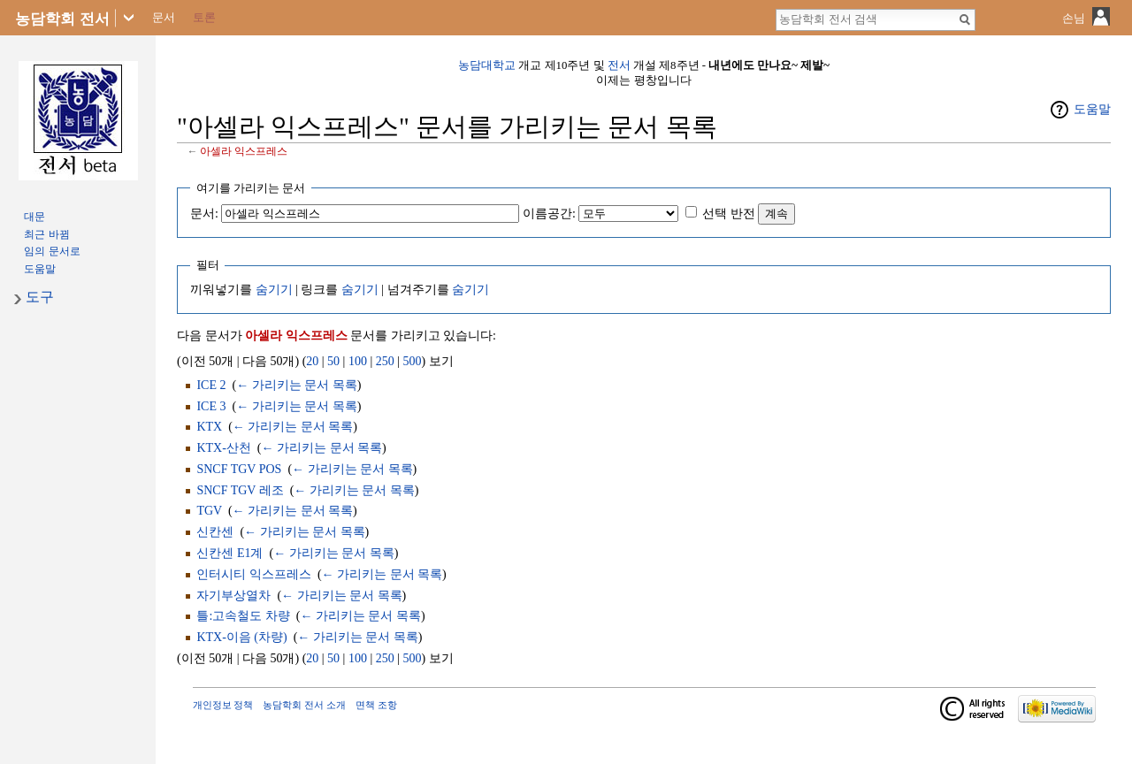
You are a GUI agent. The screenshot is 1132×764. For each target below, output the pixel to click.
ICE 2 (211, 385)
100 (357, 361)
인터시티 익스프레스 (253, 574)
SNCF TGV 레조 (239, 490)
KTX (209, 426)
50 (333, 361)
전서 (619, 65)
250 (385, 361)
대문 (34, 216)
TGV (209, 510)
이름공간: (549, 213)
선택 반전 (728, 213)
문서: (204, 213)
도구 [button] (40, 296)
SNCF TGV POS (238, 469)
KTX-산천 (223, 448)
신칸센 (214, 532)
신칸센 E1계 (229, 553)
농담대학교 (487, 65)
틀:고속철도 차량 (242, 616)
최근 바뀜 (46, 234)
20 (312, 361)
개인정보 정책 (223, 704)
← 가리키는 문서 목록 (296, 385)
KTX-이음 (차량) (241, 637)
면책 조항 (376, 704)
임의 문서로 (52, 251)
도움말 (1092, 109)
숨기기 (274, 289)
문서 (163, 17)
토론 (204, 17)
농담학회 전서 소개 (304, 704)
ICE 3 (211, 406)
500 (412, 361)
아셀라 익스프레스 (243, 151)
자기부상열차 (233, 595)
